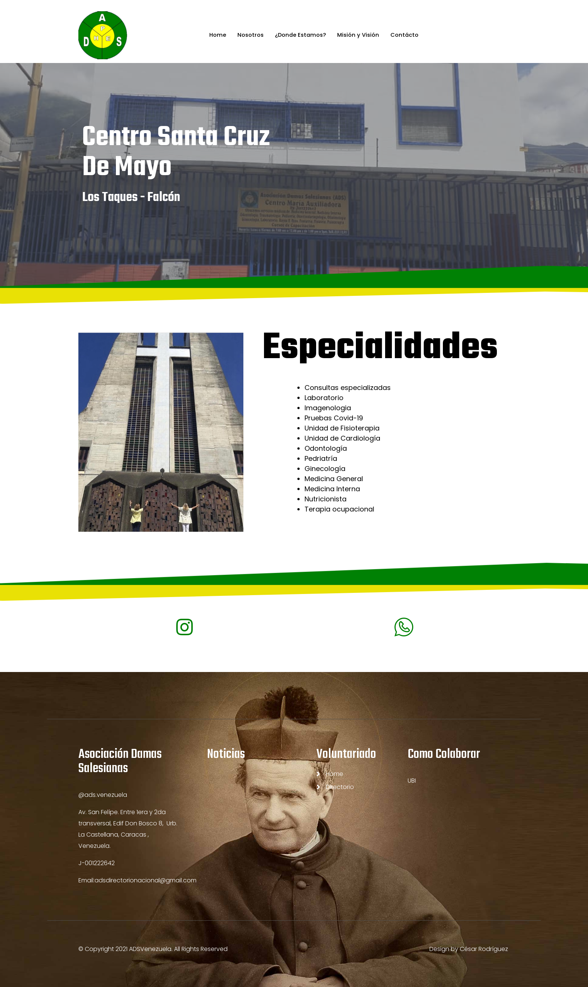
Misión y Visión (359, 35)
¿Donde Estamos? (300, 35)
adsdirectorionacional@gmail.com (145, 880)
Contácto (406, 35)
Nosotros (249, 35)
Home (215, 35)
